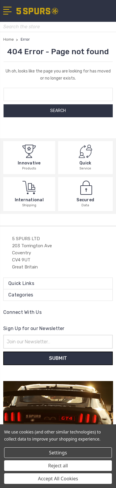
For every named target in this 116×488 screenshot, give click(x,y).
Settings (58, 452)
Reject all (58, 465)
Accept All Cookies (58, 478)
